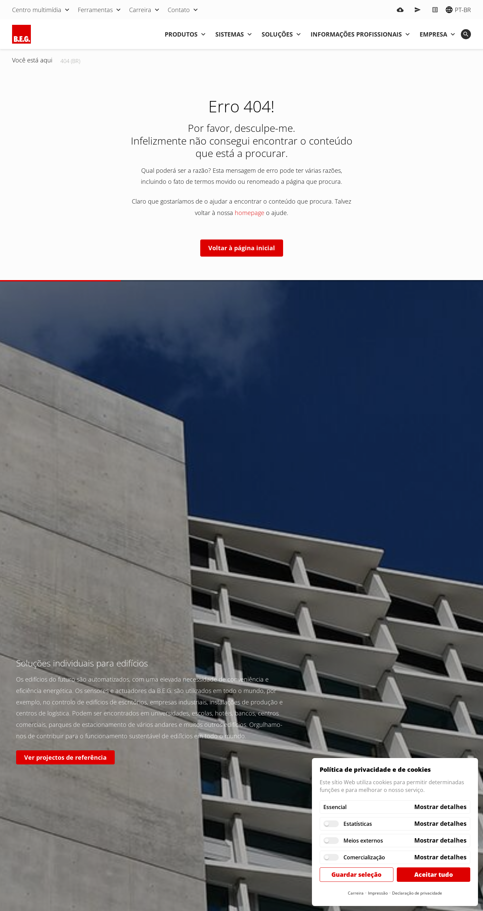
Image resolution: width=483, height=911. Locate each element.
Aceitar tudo (433, 874)
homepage (249, 213)
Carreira (356, 893)
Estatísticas (357, 823)
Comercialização (364, 857)
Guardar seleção (356, 874)
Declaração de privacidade (417, 893)
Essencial (334, 807)
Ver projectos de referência (65, 757)
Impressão (378, 893)
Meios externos (363, 840)
